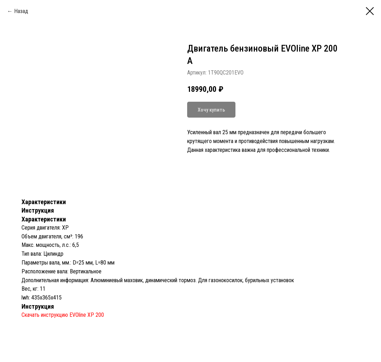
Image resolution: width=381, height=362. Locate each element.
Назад (21, 11)
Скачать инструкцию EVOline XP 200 (62, 314)
